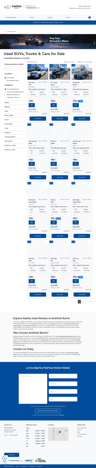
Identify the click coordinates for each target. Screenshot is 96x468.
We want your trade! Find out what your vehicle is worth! (48, 22)
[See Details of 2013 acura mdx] (38, 119)
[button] (87, 17)
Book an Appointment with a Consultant (48, 411)
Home (5, 31)
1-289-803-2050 (86, 6)
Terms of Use (24, 466)
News (78, 432)
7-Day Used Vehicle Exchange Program (65, 336)
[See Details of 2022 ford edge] (38, 294)
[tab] (32, 105)
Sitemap (18, 466)
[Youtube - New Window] (8, 450)
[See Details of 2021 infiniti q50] (60, 294)
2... (83, 301)
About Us (79, 430)
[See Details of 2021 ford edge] (82, 294)
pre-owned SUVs (72, 323)
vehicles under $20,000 (30, 325)
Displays (79, 62)
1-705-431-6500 (13, 435)
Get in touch (77, 354)
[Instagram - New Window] (10, 450)
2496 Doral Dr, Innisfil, (10, 431)
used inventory (53, 323)
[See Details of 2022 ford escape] (60, 177)
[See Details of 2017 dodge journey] (60, 119)
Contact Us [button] (12, 455)
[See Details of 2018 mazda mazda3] (82, 119)
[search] (24, 68)
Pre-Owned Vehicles (82, 434)
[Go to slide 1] (47, 48)
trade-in (18, 343)
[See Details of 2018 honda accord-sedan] (38, 236)
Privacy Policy (62, 415)
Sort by (66, 62)
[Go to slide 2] (48, 48)
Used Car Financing (81, 428)
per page (89, 62)
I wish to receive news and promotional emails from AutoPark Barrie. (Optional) (49, 406)
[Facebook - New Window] (5, 450)
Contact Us (80, 436)
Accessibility (39, 466)
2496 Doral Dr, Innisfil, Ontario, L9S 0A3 (79, 8)
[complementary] (5, 459)
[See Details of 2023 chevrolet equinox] (82, 177)
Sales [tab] (27, 428)
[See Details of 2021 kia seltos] (60, 236)
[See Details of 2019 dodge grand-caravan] (82, 236)
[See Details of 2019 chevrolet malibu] (38, 177)
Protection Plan (44, 340)
